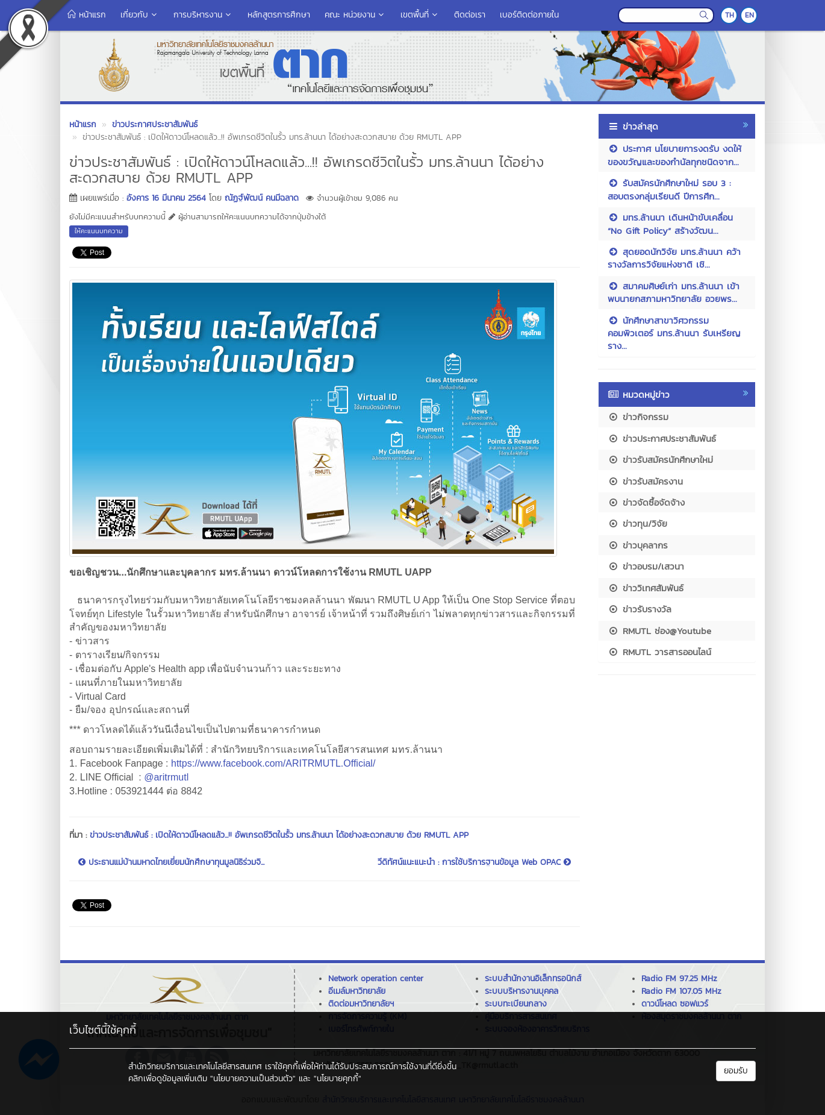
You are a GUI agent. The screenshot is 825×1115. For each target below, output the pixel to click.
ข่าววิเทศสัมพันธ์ (645, 588)
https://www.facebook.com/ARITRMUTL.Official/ (273, 763)
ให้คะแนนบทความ (99, 231)
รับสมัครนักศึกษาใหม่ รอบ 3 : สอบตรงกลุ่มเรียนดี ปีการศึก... (669, 189)
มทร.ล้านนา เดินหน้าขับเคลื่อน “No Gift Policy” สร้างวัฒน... (670, 223)
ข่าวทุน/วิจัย (637, 523)
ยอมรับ (736, 1070)
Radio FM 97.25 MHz (679, 978)
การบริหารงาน (203, 14)
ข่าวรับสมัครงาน (645, 481)
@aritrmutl (166, 777)
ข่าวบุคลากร (638, 545)
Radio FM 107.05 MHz (681, 991)
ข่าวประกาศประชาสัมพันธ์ (662, 438)
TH (729, 15)
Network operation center (375, 978)
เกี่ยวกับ (139, 14)
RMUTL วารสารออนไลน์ (659, 652)
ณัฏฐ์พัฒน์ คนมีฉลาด (262, 198)
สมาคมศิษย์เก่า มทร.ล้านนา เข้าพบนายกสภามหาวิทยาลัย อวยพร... (673, 292)
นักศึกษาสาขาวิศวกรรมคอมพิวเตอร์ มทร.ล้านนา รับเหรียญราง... (674, 333)
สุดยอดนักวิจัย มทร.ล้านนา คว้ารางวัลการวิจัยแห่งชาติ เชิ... (674, 258)
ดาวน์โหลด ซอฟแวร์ (674, 1003)
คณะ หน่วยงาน (355, 14)
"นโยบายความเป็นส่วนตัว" (253, 1078)
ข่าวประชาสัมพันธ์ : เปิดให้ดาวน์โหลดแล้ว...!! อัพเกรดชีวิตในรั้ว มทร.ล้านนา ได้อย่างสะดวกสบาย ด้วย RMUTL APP (279, 835)
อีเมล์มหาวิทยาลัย (356, 991)
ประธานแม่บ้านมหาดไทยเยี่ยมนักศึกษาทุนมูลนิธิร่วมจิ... (171, 862)
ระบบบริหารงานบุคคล (521, 991)
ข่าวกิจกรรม (638, 417)
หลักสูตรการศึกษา (279, 14)
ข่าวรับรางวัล (639, 609)
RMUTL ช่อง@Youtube (659, 631)
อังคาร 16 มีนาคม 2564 (166, 198)
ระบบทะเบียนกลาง (516, 1003)
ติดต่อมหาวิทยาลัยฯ (361, 1003)
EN (749, 15)
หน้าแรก (86, 14)
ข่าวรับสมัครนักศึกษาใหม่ (660, 459)
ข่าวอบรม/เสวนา (646, 566)
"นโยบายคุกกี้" (337, 1078)
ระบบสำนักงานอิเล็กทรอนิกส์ (533, 978)
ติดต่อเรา (469, 14)
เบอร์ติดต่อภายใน (529, 14)
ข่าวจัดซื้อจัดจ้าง (646, 502)
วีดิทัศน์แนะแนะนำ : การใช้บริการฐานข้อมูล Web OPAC (474, 862)
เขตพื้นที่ (420, 14)
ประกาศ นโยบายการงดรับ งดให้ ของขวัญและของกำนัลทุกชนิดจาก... (674, 155)
